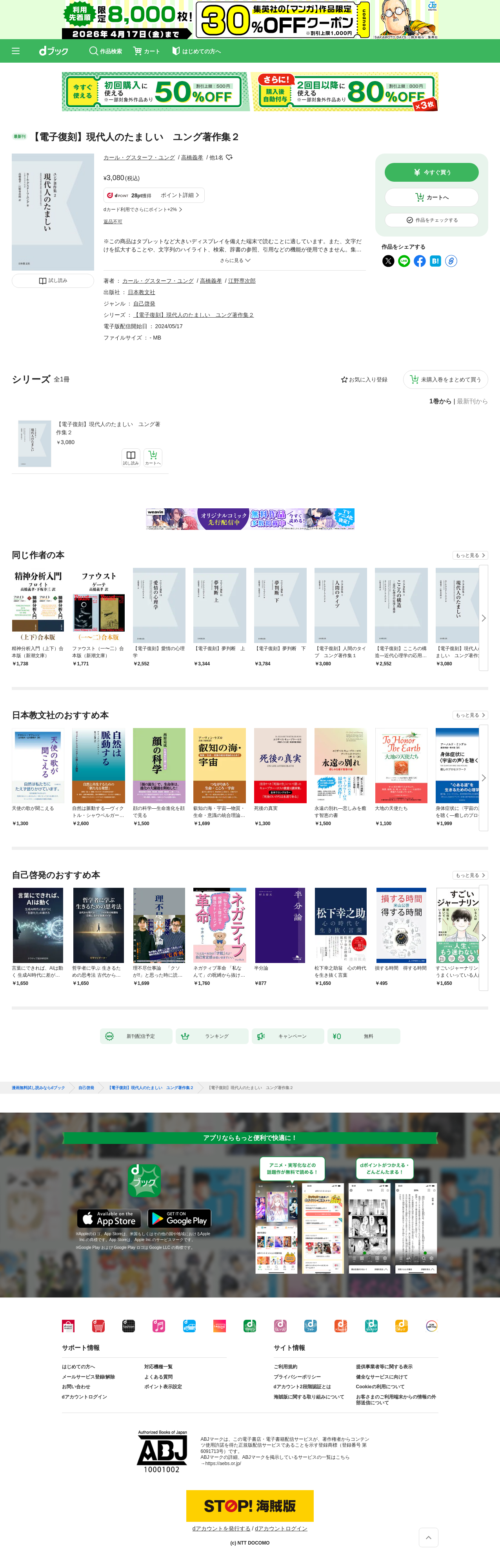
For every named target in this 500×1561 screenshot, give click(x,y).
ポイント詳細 (177, 195)
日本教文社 (141, 292)
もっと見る (467, 555)
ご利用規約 (285, 1366)
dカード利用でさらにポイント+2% (140, 209)
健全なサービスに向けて (382, 1377)
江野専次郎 (242, 281)
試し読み (58, 280)
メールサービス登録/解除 (88, 1377)
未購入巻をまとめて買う (451, 379)
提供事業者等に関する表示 (384, 1366)
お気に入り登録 (368, 379)
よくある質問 (158, 1377)
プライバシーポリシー (297, 1377)
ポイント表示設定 (163, 1386)
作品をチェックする (437, 220)
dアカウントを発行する (222, 1528)
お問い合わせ (76, 1386)
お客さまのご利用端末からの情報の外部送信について (396, 1400)
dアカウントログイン (84, 1397)
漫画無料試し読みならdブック (38, 1088)
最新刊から (472, 401)
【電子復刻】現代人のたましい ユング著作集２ (108, 428)
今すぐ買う (437, 172)
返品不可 (113, 221)
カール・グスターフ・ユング (139, 157)
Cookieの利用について (380, 1386)
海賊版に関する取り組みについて (309, 1397)
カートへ (438, 197)
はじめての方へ (78, 1366)
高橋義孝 (192, 157)
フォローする (229, 157)
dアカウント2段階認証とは (302, 1386)
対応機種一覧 (158, 1366)
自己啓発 (144, 303)
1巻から (440, 401)
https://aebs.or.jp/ (223, 1463)
